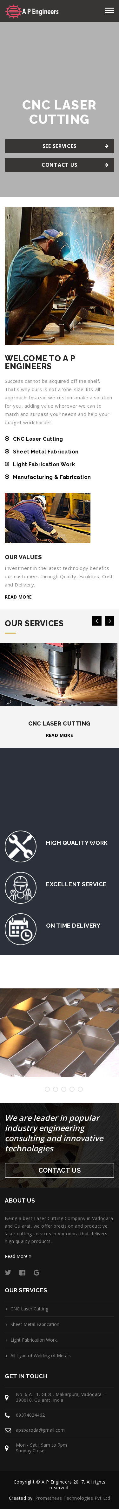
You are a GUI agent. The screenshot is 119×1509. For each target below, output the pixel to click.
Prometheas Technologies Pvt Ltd (72, 1498)
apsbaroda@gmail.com (40, 1430)
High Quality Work (77, 842)
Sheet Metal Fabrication (46, 452)
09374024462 (30, 1415)
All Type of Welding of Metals (40, 1355)
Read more (18, 597)
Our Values (23, 557)
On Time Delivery (73, 925)
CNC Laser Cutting (38, 439)
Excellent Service (76, 884)
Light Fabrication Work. (34, 1340)
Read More (18, 1256)
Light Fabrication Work (44, 464)
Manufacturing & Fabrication (52, 477)
